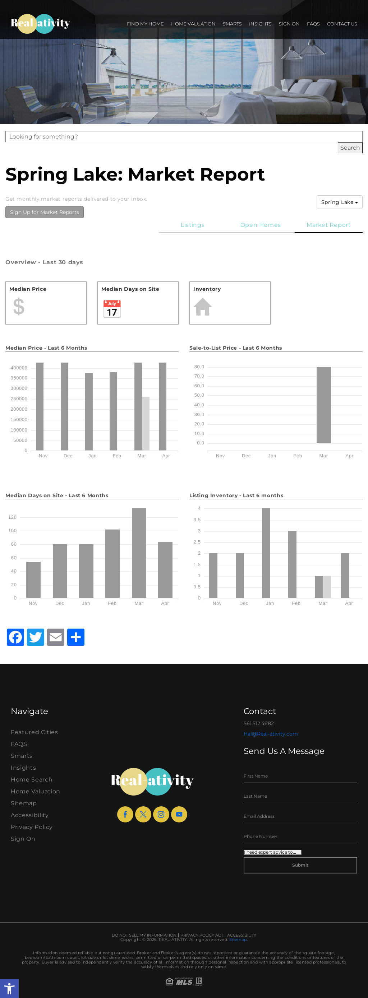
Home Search (31, 779)
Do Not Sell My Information (144, 935)
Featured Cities (34, 732)
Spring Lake (339, 202)
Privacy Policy (32, 827)
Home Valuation (193, 24)
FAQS (313, 24)
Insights (260, 24)
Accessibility (30, 815)
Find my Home (145, 24)
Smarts (232, 24)
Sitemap (24, 803)
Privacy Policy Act (201, 935)
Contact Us (342, 24)
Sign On (289, 24)
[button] (9, 988)
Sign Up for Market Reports (44, 212)
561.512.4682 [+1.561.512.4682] (259, 723)
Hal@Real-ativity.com (271, 734)
